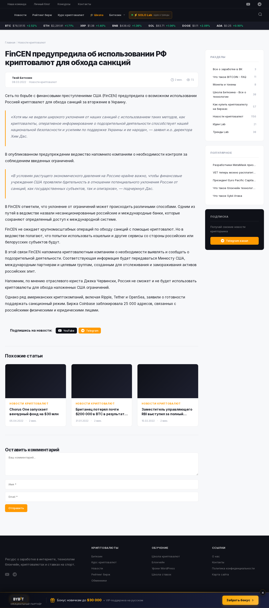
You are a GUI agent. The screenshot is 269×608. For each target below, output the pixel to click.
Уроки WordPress (163, 568)
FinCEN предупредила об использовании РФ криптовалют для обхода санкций (85, 58)
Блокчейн (158, 562)
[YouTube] (248, 4)
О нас (216, 556)
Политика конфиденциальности (233, 568)
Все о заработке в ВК (234, 69)
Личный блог (42, 4)
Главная (10, 42)
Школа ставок (161, 574)
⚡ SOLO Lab (151, 15)
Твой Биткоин (22, 77)
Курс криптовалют (71, 15)
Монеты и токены (234, 85)
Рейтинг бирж (42, 15)
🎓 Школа (96, 15)
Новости (20, 15)
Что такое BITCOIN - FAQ (234, 77)
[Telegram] (259, 4)
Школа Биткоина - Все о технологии (234, 94)
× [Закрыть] (262, 592)
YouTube (66, 330)
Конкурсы (64, 4)
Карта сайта (220, 574)
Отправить (16, 508)
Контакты (84, 4)
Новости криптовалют (32, 42)
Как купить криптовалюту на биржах (234, 106)
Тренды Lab (234, 132)
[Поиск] (260, 15)
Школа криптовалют (166, 556)
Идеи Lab (234, 124)
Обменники (99, 580)
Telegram (89, 330)
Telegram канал (234, 240)
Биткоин (117, 15)
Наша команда (17, 4)
